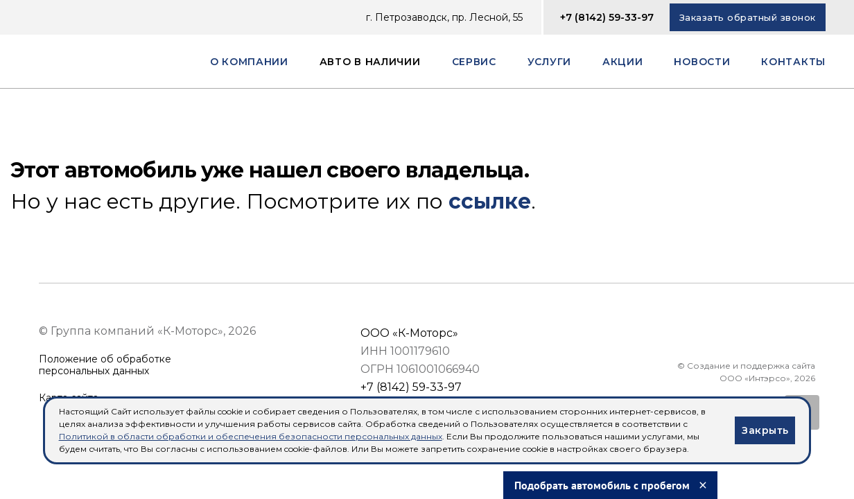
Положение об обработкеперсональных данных (105, 365)
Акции (622, 61)
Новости (702, 61)
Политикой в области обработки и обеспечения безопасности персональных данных (250, 436)
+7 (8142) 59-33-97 (607, 17)
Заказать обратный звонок (747, 17)
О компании (249, 61)
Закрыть (765, 430)
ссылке (489, 201)
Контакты (793, 61)
